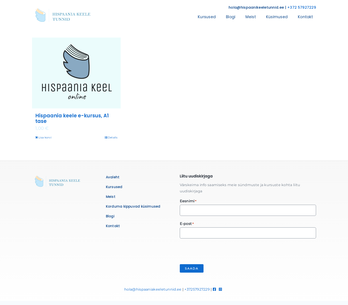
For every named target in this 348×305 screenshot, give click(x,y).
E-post (187, 223)
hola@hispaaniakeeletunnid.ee (152, 289)
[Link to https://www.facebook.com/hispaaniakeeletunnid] (214, 289)
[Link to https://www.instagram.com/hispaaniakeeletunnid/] (220, 289)
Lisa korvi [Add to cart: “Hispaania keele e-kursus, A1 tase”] (44, 137)
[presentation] (213, 250)
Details (112, 137)
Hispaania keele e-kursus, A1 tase (72, 118)
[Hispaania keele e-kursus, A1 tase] (76, 72)
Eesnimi (188, 201)
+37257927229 (197, 289)
